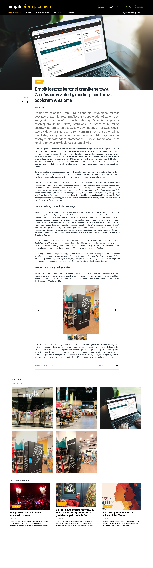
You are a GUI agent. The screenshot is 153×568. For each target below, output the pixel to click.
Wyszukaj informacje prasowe (133, 13)
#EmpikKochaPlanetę (124, 7)
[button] (39, 309)
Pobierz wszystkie (18, 383)
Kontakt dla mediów (58, 12)
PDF (45, 365)
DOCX (53, 365)
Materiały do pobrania (42, 12)
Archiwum (71, 12)
